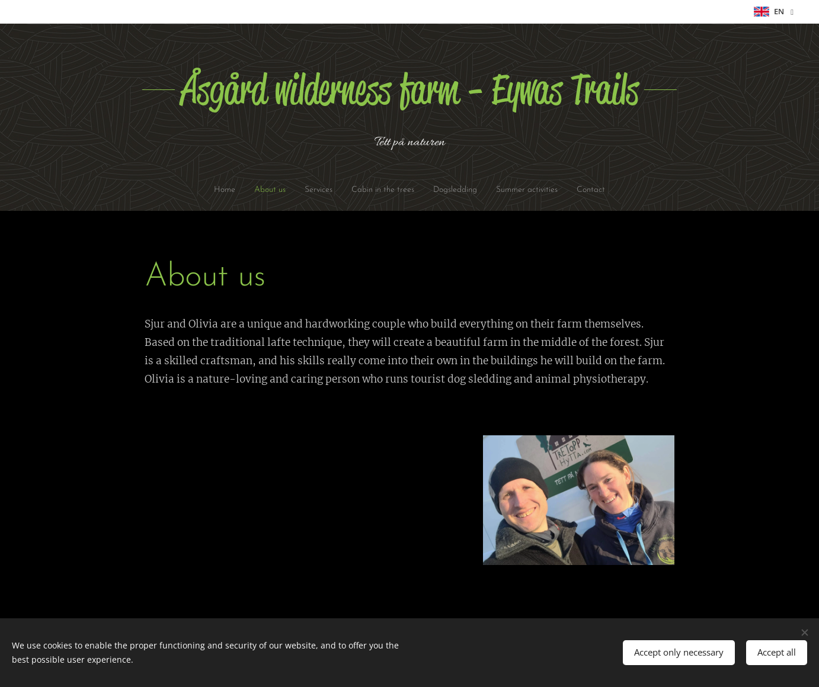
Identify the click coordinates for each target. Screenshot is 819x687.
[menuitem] (204, 190)
